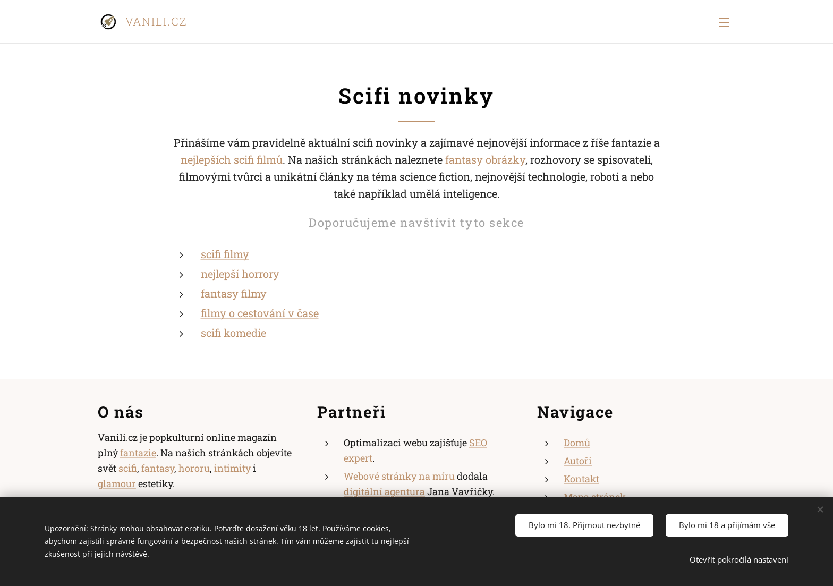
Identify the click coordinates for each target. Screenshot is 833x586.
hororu (194, 468)
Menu (724, 22)
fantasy (157, 468)
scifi (127, 468)
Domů (577, 442)
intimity (232, 468)
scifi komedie (233, 332)
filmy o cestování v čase (260, 313)
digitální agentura (384, 491)
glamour (117, 483)
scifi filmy (225, 254)
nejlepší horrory (240, 274)
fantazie (138, 452)
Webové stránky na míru (399, 476)
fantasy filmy (234, 293)
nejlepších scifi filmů (232, 159)
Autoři (578, 460)
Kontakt (581, 478)
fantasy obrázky (485, 159)
